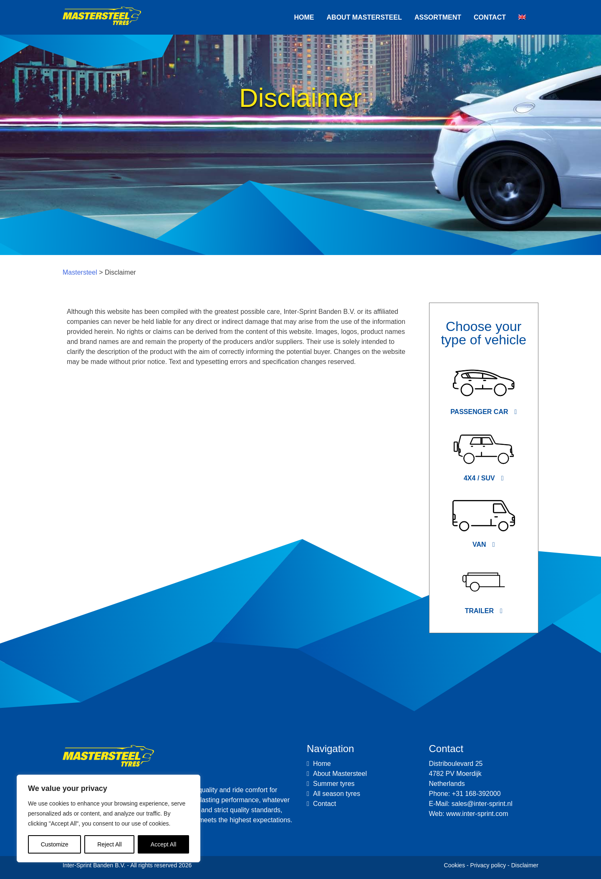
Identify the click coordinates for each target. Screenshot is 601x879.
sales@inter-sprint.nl (482, 803)
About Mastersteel (364, 17)
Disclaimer (524, 865)
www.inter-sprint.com (477, 813)
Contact (490, 17)
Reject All (109, 844)
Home (304, 17)
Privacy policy (488, 865)
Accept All (163, 844)
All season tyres (336, 793)
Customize (54, 844)
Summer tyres (334, 783)
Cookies (454, 865)
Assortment (437, 17)
